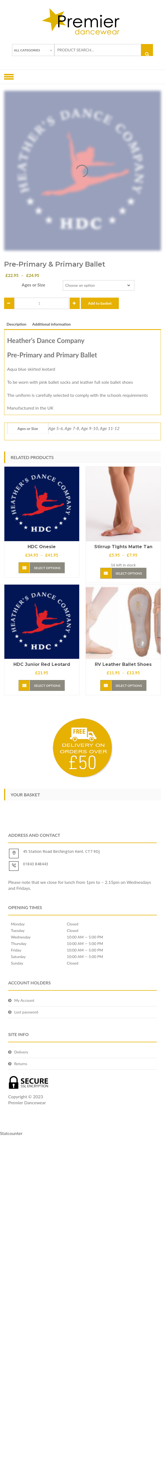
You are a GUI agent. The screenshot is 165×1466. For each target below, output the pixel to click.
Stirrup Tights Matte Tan (123, 546)
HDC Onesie (42, 546)
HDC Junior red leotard (41, 664)
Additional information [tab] (51, 324)
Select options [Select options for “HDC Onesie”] (47, 568)
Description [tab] (16, 324)
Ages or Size (33, 284)
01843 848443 (35, 863)
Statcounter (11, 1133)
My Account (24, 1000)
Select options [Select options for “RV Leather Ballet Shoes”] (129, 686)
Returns (20, 1063)
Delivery (21, 1052)
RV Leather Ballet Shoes (123, 664)
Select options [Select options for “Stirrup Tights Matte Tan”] (129, 573)
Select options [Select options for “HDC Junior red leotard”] (47, 686)
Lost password (26, 1012)
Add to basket (99, 303)
